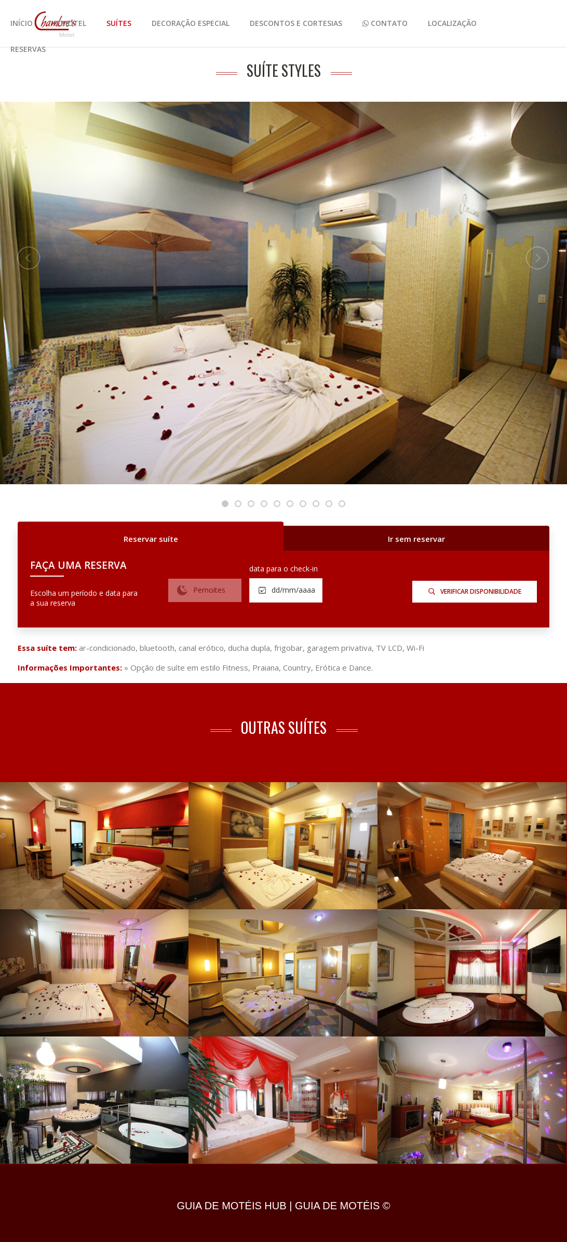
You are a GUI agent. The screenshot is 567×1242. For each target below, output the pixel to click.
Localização (452, 23)
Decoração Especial (191, 23)
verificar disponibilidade (474, 591)
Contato (385, 23)
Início (21, 23)
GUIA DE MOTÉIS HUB (231, 1205)
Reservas (28, 49)
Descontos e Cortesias (296, 23)
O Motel (69, 23)
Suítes (118, 23)
